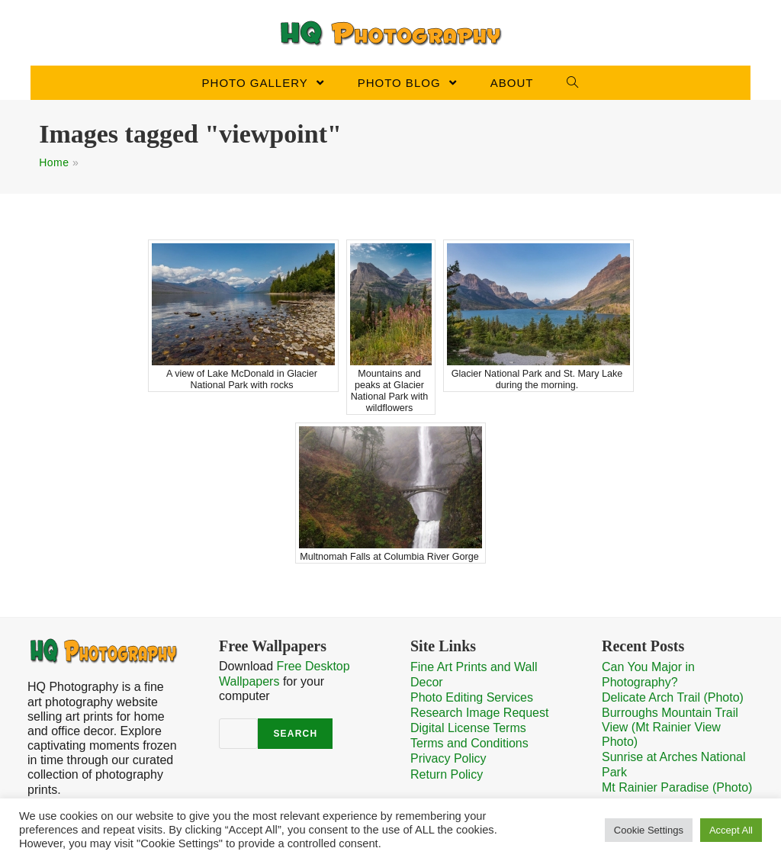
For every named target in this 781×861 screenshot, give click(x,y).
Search (295, 733)
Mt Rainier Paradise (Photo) (677, 787)
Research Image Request (479, 712)
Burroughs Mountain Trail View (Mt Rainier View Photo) (670, 727)
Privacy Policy (448, 758)
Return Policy (446, 774)
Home (54, 162)
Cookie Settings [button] (648, 830)
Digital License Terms (468, 727)
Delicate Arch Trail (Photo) (673, 697)
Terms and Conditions (469, 743)
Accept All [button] (731, 830)
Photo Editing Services (471, 697)
